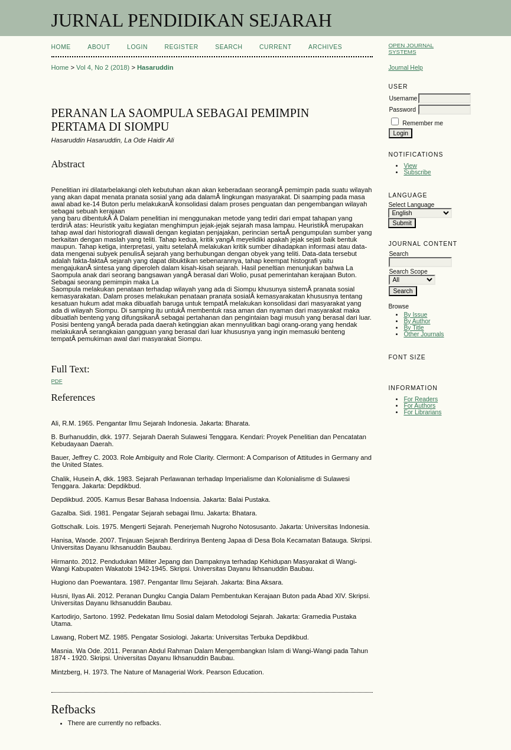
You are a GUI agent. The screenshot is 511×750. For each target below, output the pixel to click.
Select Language (411, 205)
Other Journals (423, 334)
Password (402, 109)
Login (137, 47)
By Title (413, 327)
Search (228, 47)
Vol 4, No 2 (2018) (102, 67)
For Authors (419, 405)
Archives (325, 47)
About (98, 47)
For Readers (420, 399)
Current (275, 47)
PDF (57, 381)
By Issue (415, 314)
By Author (416, 321)
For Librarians (422, 412)
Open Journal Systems (411, 48)
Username (403, 98)
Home (61, 47)
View (409, 166)
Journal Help (405, 67)
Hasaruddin (155, 67)
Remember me (422, 123)
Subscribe (417, 172)
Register (181, 47)
